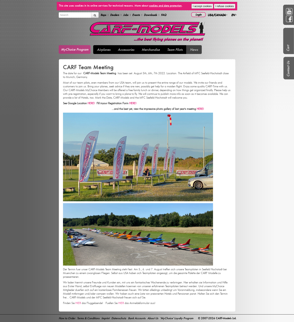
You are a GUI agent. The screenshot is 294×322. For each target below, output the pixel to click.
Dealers (114, 15)
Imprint (105, 318)
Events (136, 15)
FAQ (163, 15)
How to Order (67, 318)
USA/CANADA (217, 15)
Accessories (126, 49)
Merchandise (151, 49)
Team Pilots (175, 49)
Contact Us (288, 69)
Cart (288, 48)
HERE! (92, 103)
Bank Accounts (137, 318)
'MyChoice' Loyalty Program (176, 318)
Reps (103, 15)
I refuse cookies (224, 6)
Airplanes (103, 49)
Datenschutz (118, 318)
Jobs (125, 15)
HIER (78, 303)
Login (198, 14)
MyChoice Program (74, 49)
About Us (152, 318)
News (194, 49)
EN (234, 15)
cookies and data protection (165, 5)
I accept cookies (202, 6)
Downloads (150, 15)
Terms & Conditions (88, 318)
